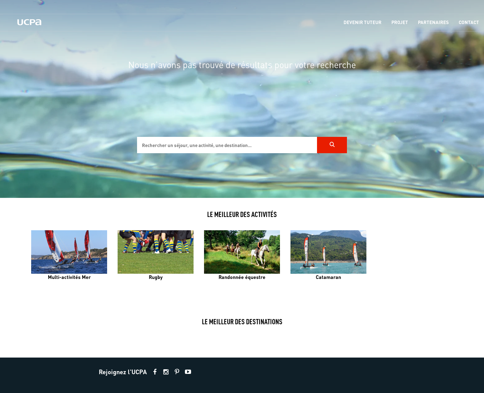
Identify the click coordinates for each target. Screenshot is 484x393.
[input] (227, 145)
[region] (242, 99)
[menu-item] (362, 22)
